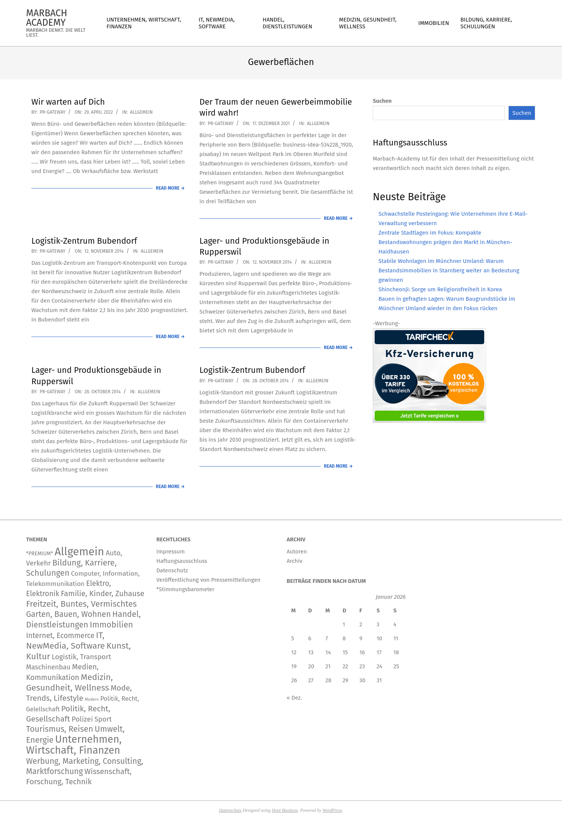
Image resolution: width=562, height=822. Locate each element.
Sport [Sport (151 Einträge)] (103, 719)
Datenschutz (230, 810)
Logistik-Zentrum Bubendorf (84, 241)
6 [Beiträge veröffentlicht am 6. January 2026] (309, 638)
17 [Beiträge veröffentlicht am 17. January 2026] (379, 652)
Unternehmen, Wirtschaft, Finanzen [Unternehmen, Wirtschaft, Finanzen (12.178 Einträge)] (74, 744)
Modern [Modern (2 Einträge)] (92, 699)
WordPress (332, 810)
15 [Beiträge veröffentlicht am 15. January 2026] (345, 652)
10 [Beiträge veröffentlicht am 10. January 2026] (379, 638)
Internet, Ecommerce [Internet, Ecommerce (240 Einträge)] (60, 635)
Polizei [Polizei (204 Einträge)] (82, 719)
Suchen (382, 100)
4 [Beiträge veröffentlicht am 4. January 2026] (395, 624)
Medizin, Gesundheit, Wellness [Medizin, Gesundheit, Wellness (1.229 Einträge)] (69, 682)
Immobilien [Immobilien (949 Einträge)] (111, 625)
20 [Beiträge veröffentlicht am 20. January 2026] (311, 666)
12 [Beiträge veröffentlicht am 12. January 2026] (293, 652)
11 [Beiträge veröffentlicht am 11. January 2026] (396, 638)
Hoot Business (285, 810)
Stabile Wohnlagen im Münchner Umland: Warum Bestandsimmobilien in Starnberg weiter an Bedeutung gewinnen (448, 270)
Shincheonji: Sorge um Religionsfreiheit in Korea (440, 289)
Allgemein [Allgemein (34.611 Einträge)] (79, 551)
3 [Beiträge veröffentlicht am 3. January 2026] (378, 624)
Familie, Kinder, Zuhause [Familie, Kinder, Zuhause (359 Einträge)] (102, 593)
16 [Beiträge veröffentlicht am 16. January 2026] (362, 652)
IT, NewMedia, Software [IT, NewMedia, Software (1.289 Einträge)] (65, 640)
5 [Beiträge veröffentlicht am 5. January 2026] (292, 638)
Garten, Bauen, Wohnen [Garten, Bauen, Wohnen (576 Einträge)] (68, 614)
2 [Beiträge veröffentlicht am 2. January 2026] (361, 624)
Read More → (170, 188)
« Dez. (294, 697)
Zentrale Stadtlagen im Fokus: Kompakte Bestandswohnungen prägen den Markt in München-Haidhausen (445, 242)
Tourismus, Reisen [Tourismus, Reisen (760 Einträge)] (59, 729)
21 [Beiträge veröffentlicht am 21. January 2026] (328, 666)
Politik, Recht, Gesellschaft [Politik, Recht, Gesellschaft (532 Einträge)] (68, 714)
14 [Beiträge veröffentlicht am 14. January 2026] (328, 652)
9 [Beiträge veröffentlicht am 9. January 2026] (361, 638)
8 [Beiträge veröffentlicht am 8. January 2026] (344, 638)
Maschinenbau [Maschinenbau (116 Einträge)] (48, 667)
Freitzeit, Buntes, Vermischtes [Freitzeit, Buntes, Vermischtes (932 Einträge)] (81, 604)
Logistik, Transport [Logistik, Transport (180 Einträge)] (81, 656)
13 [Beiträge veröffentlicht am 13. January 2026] (310, 652)
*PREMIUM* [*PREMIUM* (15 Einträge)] (39, 553)
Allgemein (141, 112)
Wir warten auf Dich (68, 102)
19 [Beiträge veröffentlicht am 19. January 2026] (293, 666)
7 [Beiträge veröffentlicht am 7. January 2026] (327, 638)
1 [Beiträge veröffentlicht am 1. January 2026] (344, 624)
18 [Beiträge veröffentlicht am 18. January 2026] (396, 652)
